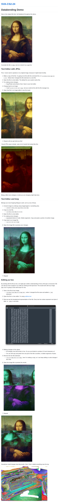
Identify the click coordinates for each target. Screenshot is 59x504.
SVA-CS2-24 (8, 4)
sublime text (28, 296)
